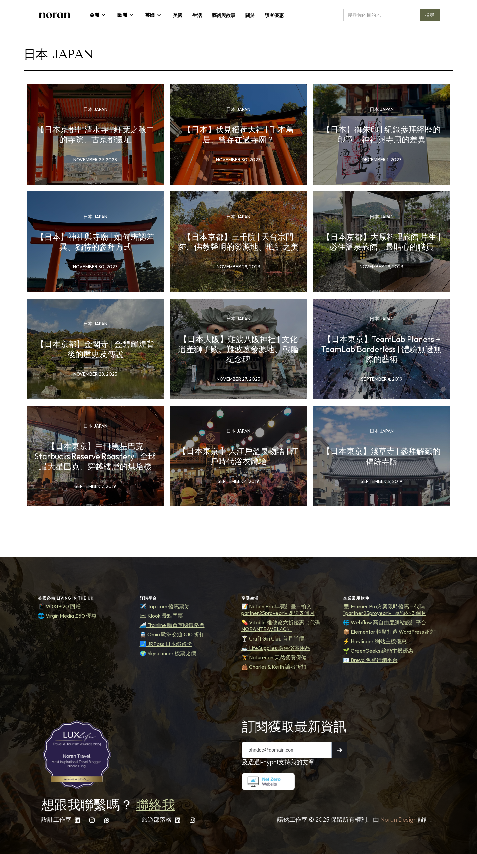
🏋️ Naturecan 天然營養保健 (274, 657)
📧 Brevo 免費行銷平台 (370, 660)
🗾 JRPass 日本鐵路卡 (166, 643)
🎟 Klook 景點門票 (161, 615)
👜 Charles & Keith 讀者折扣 (273, 666)
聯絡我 (155, 804)
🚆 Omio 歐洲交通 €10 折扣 (172, 634)
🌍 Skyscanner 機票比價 (168, 653)
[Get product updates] (287, 750)
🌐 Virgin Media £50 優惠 (67, 615)
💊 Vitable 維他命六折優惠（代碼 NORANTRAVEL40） (280, 625)
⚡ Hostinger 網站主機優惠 (375, 641)
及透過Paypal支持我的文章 (278, 762)
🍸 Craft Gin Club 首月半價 (272, 638)
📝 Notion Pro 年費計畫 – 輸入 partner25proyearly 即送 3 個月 (278, 609)
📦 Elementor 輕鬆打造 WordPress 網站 (389, 631)
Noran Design (398, 819)
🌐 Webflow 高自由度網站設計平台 (384, 622)
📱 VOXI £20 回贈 (59, 606)
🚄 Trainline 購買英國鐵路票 (172, 625)
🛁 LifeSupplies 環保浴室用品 (275, 648)
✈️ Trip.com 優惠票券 (165, 606)
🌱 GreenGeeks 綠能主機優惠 (378, 650)
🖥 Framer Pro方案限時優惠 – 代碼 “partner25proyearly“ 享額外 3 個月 (384, 609)
